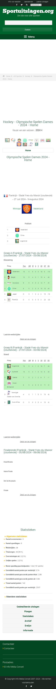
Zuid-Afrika (16, 402)
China (22, 235)
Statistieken (28, 616)
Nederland (24, 230)
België (13, 277)
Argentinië (23, 241)
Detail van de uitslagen (28, 339)
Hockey (27, 76)
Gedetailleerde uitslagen (28, 606)
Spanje (15, 377)
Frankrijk (15, 300)
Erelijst (28, 625)
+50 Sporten (17, 76)
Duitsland (16, 283)
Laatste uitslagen (42, 2)
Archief (28, 620)
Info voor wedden (14, 2)
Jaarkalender (28, 2)
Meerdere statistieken (16, 596)
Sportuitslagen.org (28, 11)
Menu (29, 36)
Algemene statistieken (16, 536)
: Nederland (37, 208)
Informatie (28, 630)
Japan (15, 294)
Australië (15, 372)
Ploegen (28, 611)
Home (8, 76)
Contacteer (9, 648)
